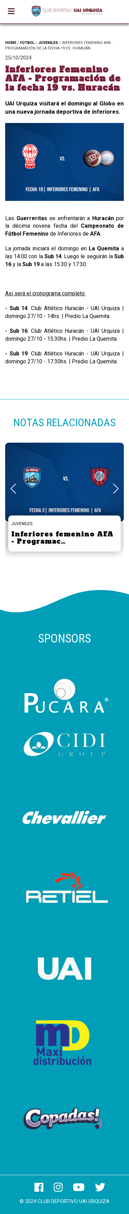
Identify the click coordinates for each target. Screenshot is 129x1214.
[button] (115, 488)
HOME (10, 43)
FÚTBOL (27, 43)
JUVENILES (48, 43)
